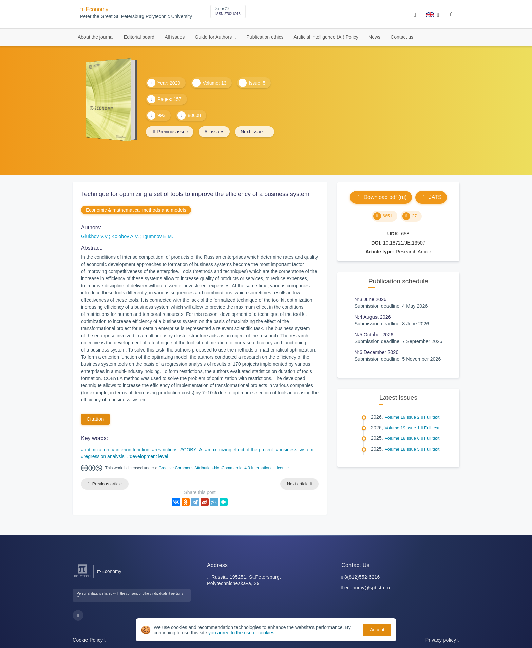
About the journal (96, 37)
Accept (377, 629)
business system (295, 449)
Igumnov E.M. (158, 236)
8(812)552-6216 (362, 577)
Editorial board (139, 37)
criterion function (131, 449)
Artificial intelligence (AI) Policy (325, 37)
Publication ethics (265, 37)
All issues (175, 37)
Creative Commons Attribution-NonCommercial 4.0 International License (224, 468)
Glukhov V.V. (95, 236)
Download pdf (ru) (380, 197)
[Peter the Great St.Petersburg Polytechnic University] (82, 577)
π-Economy (94, 9)
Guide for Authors (214, 37)
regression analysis (104, 456)
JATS (431, 197)
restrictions (166, 449)
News (374, 37)
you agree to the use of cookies (242, 632)
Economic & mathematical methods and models (136, 210)
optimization (96, 449)
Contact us (402, 37)
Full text (430, 417)
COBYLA (192, 449)
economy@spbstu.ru (367, 588)
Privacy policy (442, 640)
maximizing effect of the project (240, 449)
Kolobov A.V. (125, 236)
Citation (95, 419)
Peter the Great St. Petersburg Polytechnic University (136, 16)
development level (149, 456)
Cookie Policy (89, 640)
